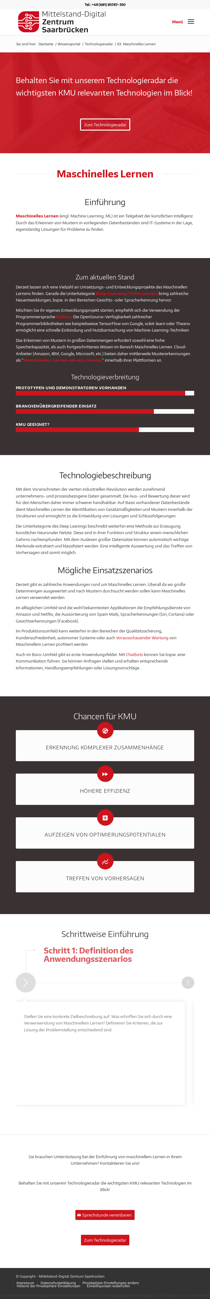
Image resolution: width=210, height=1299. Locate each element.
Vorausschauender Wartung (142, 637)
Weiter (188, 982)
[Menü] (191, 21)
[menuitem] (25, 1282)
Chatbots (134, 654)
